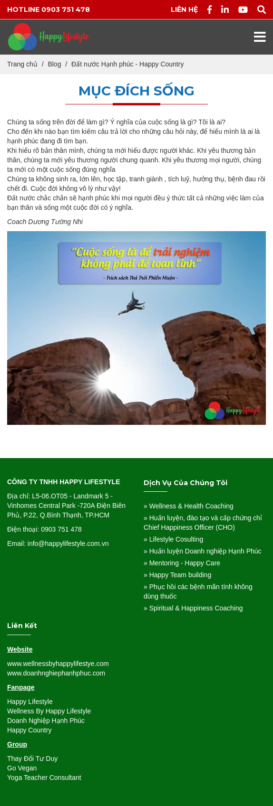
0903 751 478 (65, 9)
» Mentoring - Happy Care (182, 563)
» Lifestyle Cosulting (173, 539)
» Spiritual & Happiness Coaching (193, 608)
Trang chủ (22, 64)
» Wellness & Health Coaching (189, 506)
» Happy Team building (177, 575)
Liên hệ (184, 9)
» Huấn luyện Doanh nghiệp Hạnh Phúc (203, 551)
